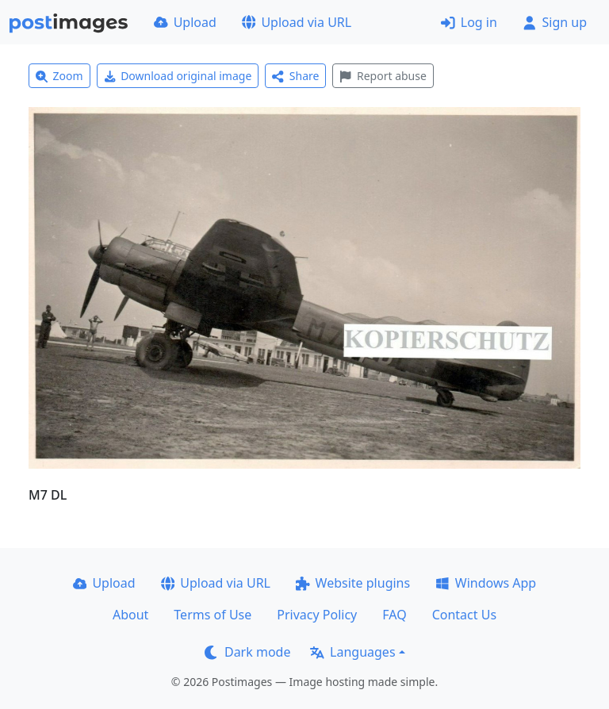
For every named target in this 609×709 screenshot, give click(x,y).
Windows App (485, 583)
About (130, 614)
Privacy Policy (317, 614)
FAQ (394, 614)
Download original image (178, 75)
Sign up (555, 22)
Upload (185, 22)
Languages (352, 652)
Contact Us (464, 614)
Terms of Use (212, 614)
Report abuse (382, 75)
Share (295, 75)
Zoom (59, 75)
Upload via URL (296, 22)
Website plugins (353, 583)
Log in (469, 22)
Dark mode (247, 652)
